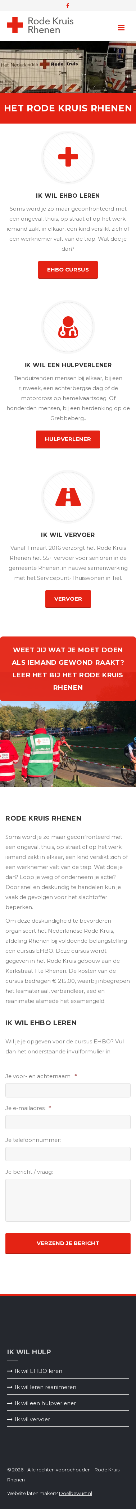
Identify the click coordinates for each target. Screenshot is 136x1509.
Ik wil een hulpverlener (45, 1403)
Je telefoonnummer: (33, 1139)
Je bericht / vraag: (29, 1171)
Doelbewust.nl (75, 1493)
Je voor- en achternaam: (41, 1076)
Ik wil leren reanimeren (45, 1387)
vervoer (68, 598)
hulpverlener (68, 439)
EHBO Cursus (68, 269)
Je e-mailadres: (28, 1108)
